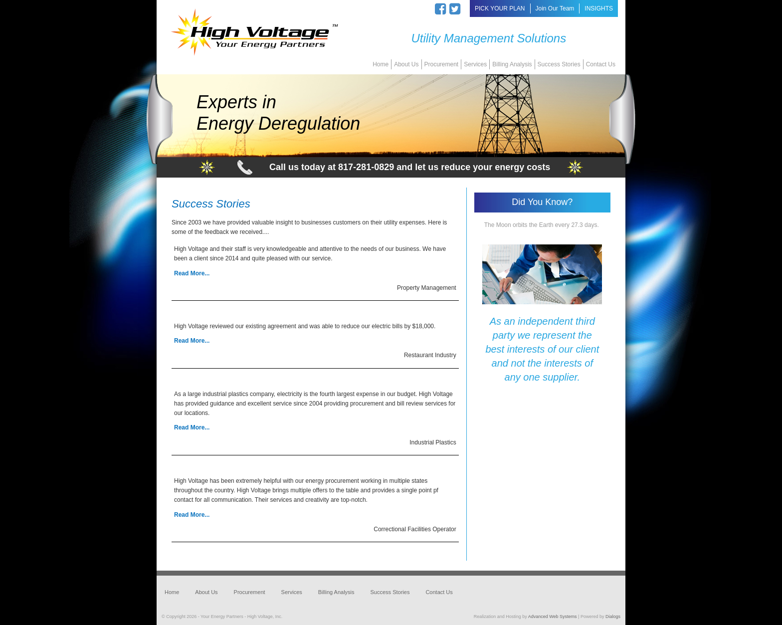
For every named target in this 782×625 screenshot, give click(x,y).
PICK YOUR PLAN (500, 8)
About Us (406, 64)
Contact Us (600, 64)
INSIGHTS (599, 8)
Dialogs (612, 616)
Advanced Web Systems (552, 616)
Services (475, 64)
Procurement (441, 64)
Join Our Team (555, 8)
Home (381, 64)
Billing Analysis (512, 64)
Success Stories (559, 64)
